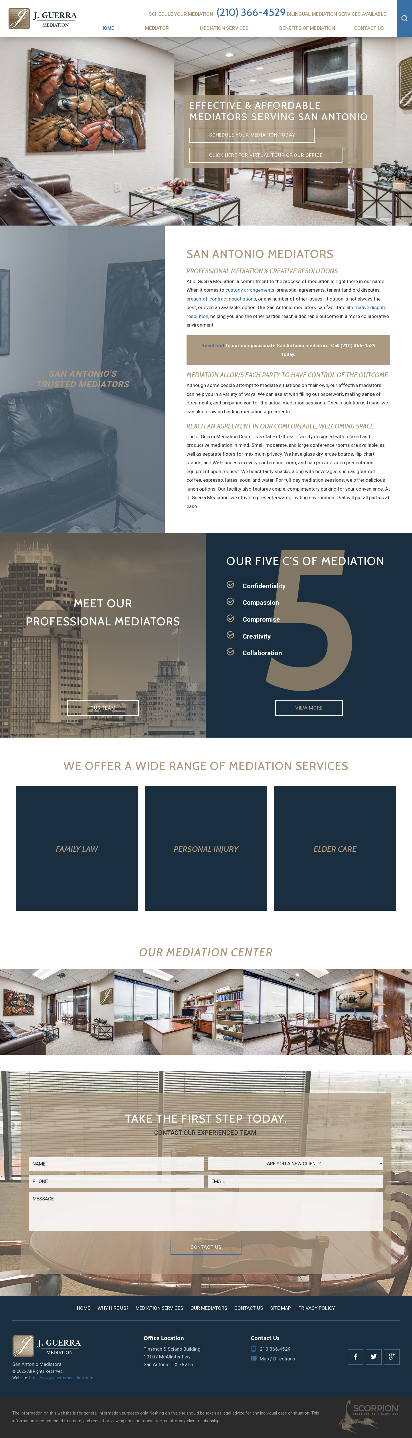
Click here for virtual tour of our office (266, 155)
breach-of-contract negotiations (221, 299)
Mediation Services (224, 28)
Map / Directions (273, 1359)
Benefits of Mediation (307, 28)
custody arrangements (249, 290)
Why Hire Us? (113, 1308)
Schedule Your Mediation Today (252, 135)
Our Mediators (209, 1308)
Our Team (103, 708)
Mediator (157, 28)
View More (309, 708)
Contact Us (369, 28)
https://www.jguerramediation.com (61, 1378)
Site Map (280, 1308)
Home (107, 28)
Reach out (213, 345)
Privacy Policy (316, 1308)
